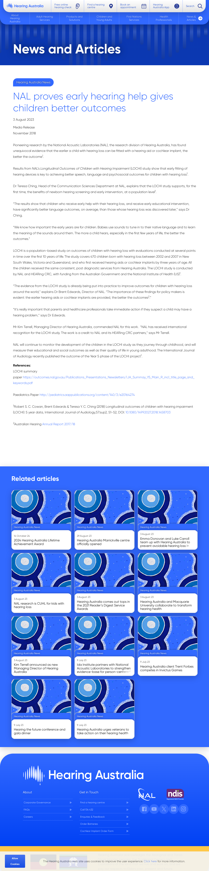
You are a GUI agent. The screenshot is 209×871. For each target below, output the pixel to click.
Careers (28, 816)
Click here (150, 861)
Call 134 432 (86, 809)
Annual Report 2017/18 (58, 424)
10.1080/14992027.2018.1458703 (148, 412)
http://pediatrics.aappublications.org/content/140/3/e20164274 (87, 395)
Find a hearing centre (92, 802)
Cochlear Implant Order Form (96, 831)
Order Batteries (89, 823)
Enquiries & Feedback (92, 816)
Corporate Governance (37, 802)
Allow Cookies (15, 861)
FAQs (27, 809)
